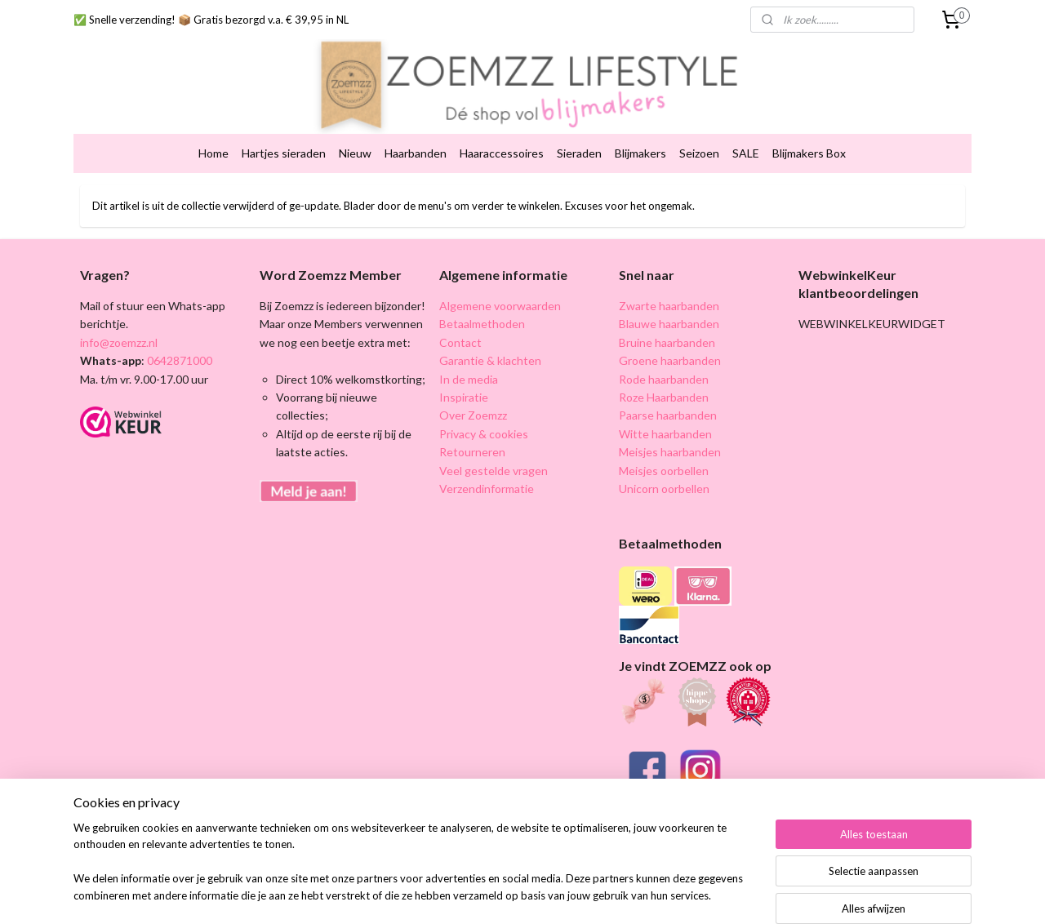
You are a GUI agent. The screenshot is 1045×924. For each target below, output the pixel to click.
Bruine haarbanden (667, 328)
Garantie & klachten (490, 347)
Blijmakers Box (809, 140)
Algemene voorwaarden (500, 293)
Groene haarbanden (670, 347)
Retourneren (472, 439)
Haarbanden (416, 140)
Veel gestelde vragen (493, 457)
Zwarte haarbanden (669, 293)
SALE (745, 140)
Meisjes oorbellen (664, 457)
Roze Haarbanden (664, 384)
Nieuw (355, 140)
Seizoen (699, 140)
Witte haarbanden (665, 420)
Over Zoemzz (473, 402)
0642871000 (178, 347)
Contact (460, 328)
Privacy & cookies (483, 420)
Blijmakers (640, 140)
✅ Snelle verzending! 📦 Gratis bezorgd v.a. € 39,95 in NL (211, 19)
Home (213, 140)
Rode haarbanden (664, 365)
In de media (468, 365)
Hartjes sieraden (284, 140)
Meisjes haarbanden (670, 439)
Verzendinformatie (486, 475)
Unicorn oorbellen (664, 475)
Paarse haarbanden (668, 402)
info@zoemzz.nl (119, 328)
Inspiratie (463, 384)
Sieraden (579, 140)
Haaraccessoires (502, 140)
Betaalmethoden (482, 311)
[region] (414, 872)
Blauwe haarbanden (669, 311)
